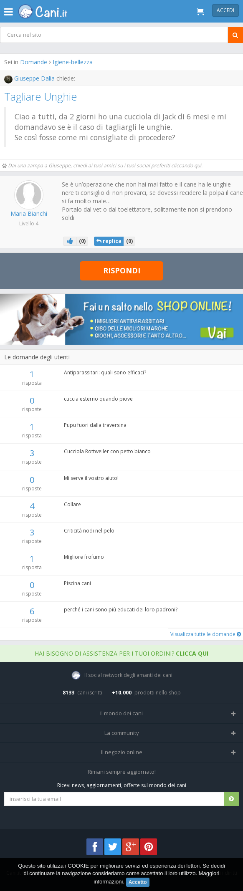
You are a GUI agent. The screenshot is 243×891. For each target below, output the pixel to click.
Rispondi (121, 270)
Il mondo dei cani (121, 713)
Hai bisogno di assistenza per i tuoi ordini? (121, 653)
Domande (33, 62)
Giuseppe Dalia (30, 78)
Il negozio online (121, 752)
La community (121, 733)
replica (109, 241)
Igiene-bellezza (73, 62)
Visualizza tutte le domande (205, 634)
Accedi (225, 10)
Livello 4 (28, 223)
